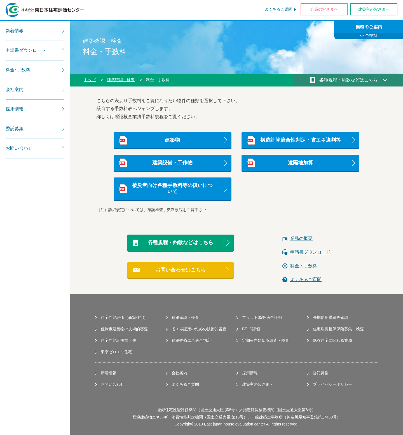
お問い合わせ (112, 384)
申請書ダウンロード (310, 252)
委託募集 (321, 373)
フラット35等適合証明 (262, 317)
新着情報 (108, 373)
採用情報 (250, 373)
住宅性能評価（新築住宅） (124, 317)
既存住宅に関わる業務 (332, 340)
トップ (90, 80)
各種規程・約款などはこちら (180, 242)
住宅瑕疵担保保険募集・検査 (338, 329)
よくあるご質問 (278, 9)
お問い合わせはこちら (180, 270)
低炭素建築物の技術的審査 (124, 329)
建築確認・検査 (121, 80)
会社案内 (179, 373)
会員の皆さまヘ (324, 9)
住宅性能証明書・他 (118, 340)
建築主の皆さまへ (374, 9)
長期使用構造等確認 (330, 317)
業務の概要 (301, 238)
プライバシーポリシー (332, 384)
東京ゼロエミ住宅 (116, 352)
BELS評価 (251, 329)
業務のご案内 (368, 30)
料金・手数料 (303, 265)
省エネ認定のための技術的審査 (199, 329)
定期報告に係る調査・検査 (265, 340)
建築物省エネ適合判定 (191, 340)
